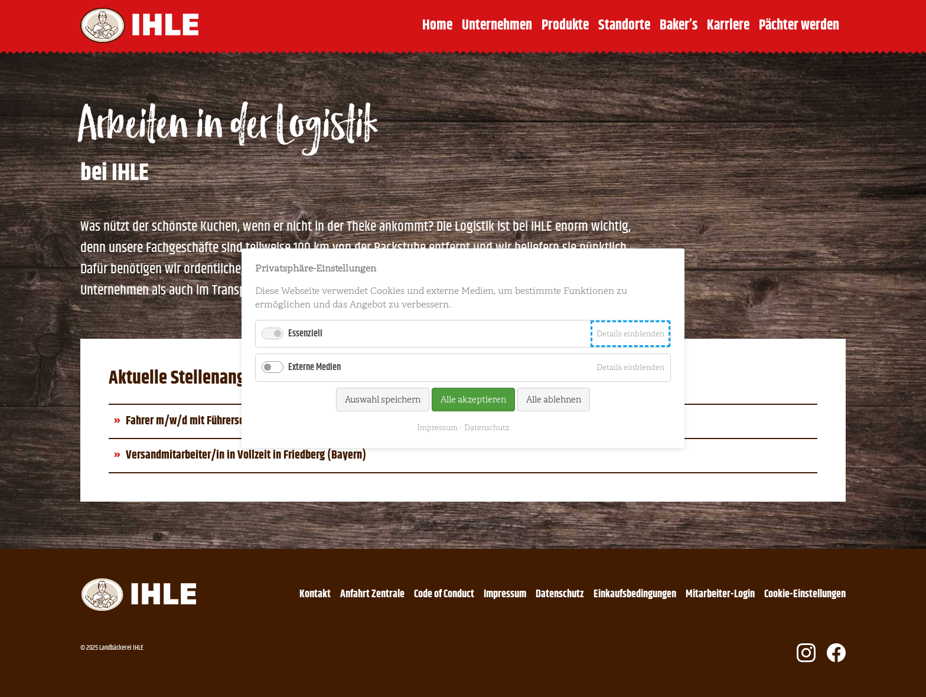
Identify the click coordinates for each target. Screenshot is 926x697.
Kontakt (315, 594)
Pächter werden (799, 25)
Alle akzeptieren (473, 399)
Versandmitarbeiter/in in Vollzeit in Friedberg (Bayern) (246, 455)
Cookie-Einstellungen (805, 594)
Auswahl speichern (382, 399)
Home (437, 25)
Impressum (505, 594)
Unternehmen (497, 25)
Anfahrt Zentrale (372, 594)
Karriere (728, 25)
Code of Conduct (444, 594)
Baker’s (678, 25)
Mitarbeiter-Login (720, 594)
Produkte (565, 25)
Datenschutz (560, 594)
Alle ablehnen (553, 399)
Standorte (624, 25)
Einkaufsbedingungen (635, 594)
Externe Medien (314, 368)
